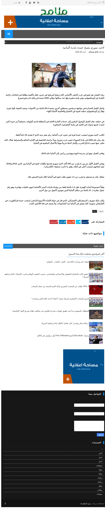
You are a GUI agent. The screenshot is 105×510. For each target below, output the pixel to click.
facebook (7, 250)
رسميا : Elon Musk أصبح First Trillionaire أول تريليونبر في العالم (62, 339)
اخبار (99, 461)
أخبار (99, 457)
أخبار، (99, 465)
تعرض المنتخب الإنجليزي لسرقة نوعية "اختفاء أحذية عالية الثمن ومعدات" (59, 302)
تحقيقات (98, 469)
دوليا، (99, 477)
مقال (99, 490)
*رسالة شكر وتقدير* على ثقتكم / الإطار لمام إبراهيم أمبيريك (64, 327)
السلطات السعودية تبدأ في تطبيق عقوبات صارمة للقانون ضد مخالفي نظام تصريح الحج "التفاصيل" (49, 315)
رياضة (99, 481)
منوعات (98, 498)
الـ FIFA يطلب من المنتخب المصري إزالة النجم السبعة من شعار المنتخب (59, 290)
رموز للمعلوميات (84, 507)
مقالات (98, 494)
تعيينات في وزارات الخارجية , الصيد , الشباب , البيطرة (66, 265)
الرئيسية (100, 43)
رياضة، (98, 485)
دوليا (93, 43)
